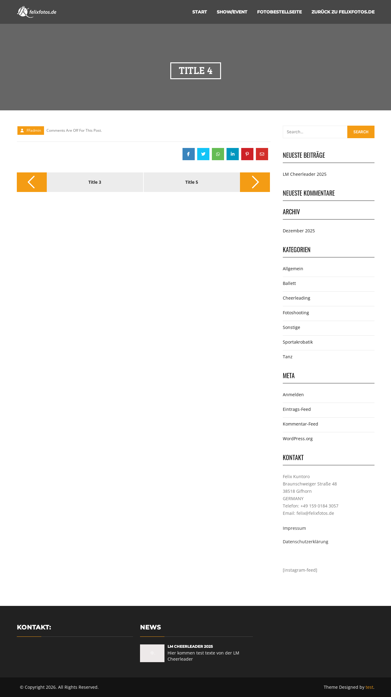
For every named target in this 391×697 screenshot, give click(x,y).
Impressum (294, 528)
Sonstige (291, 327)
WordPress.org (298, 438)
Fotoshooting (296, 312)
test (369, 687)
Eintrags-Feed (297, 409)
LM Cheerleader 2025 (304, 174)
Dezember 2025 (299, 231)
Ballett (289, 283)
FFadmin (34, 130)
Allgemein (293, 268)
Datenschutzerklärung (305, 541)
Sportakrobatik (298, 342)
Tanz (288, 357)
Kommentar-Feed (300, 424)
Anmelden (293, 394)
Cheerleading (296, 298)
